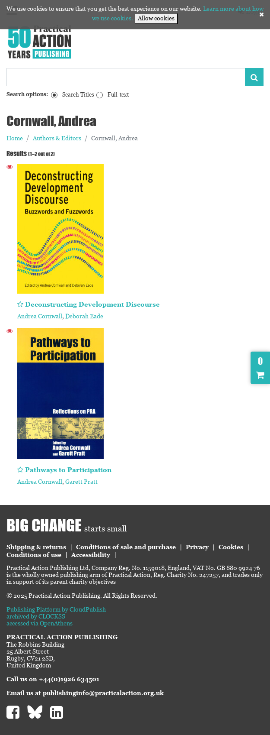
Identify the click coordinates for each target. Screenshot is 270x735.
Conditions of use (33, 554)
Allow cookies (156, 18)
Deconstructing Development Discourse (92, 304)
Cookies (231, 547)
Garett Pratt (81, 481)
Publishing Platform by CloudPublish (56, 609)
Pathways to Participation (68, 469)
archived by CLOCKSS (35, 616)
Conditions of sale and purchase (126, 547)
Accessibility (90, 554)
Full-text (118, 94)
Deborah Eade (84, 316)
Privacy (197, 547)
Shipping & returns (36, 547)
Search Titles (78, 94)
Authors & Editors (57, 138)
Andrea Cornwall (39, 316)
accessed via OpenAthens (39, 623)
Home (14, 138)
